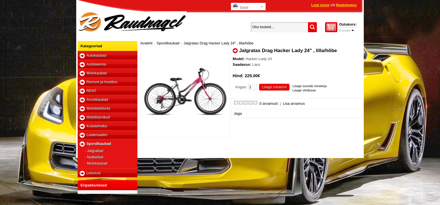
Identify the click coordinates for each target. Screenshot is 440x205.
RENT (91, 91)
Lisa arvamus (294, 103)
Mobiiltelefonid (98, 108)
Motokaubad (96, 73)
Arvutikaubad (97, 99)
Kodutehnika (96, 126)
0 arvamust (268, 103)
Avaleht (146, 43)
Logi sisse (320, 5)
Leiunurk (93, 173)
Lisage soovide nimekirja (309, 86)
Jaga (238, 113)
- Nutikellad (94, 157)
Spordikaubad (98, 144)
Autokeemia (96, 64)
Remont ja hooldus (101, 82)
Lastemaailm (97, 135)
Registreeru (346, 5)
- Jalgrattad (94, 151)
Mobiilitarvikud (98, 117)
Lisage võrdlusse (304, 90)
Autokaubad (96, 55)
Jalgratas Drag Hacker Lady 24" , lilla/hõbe (218, 43)
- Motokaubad (96, 163)
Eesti (240, 7)
